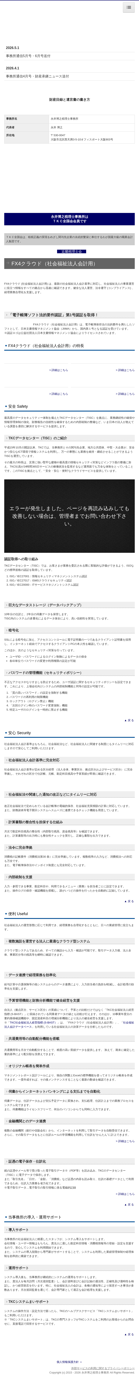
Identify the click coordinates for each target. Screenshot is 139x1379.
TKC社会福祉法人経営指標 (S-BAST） (33, 1022)
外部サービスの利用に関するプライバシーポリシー (103, 1368)
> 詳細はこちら (58, 370)
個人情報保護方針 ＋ (69, 1362)
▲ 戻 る (129, 720)
